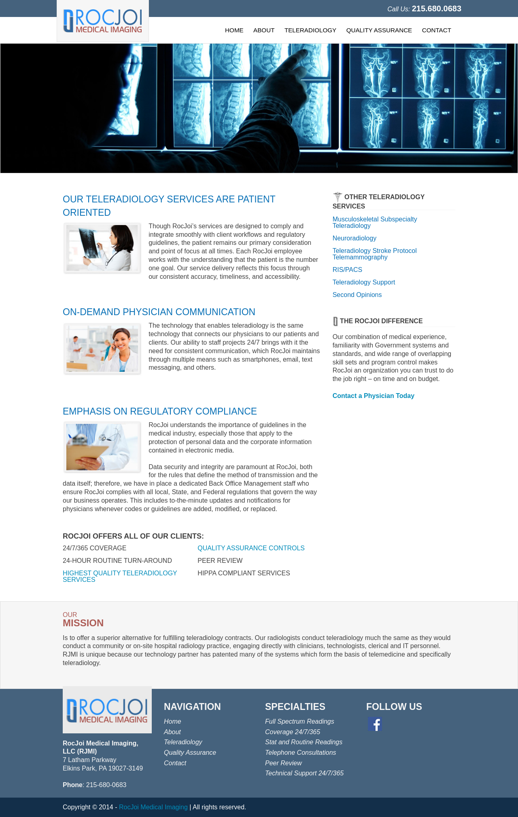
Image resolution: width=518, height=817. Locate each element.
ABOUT (263, 30)
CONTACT (436, 30)
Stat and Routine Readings (303, 742)
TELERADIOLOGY (310, 30)
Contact (175, 763)
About (172, 732)
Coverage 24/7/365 (292, 732)
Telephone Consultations (300, 752)
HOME (234, 30)
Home (172, 721)
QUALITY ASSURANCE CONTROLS (251, 548)
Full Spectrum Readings (299, 721)
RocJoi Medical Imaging (153, 807)
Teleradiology (183, 742)
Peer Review (283, 763)
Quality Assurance (190, 752)
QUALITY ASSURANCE (379, 30)
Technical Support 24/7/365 (304, 773)
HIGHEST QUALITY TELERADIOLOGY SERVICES (120, 576)
